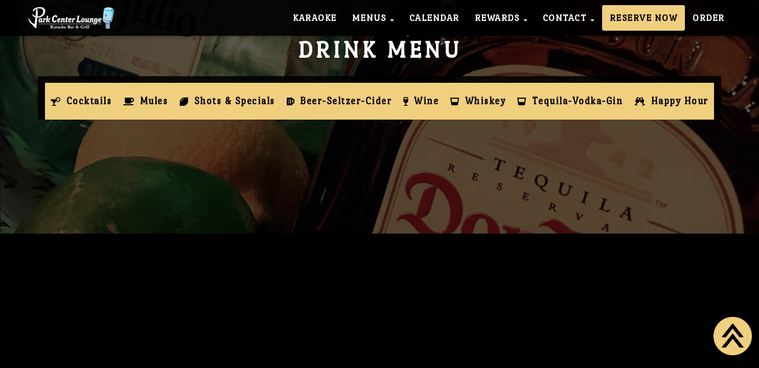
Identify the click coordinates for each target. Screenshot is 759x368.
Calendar (434, 18)
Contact (568, 18)
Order (709, 18)
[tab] (81, 101)
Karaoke (315, 18)
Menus (373, 18)
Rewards (501, 18)
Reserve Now (644, 18)
